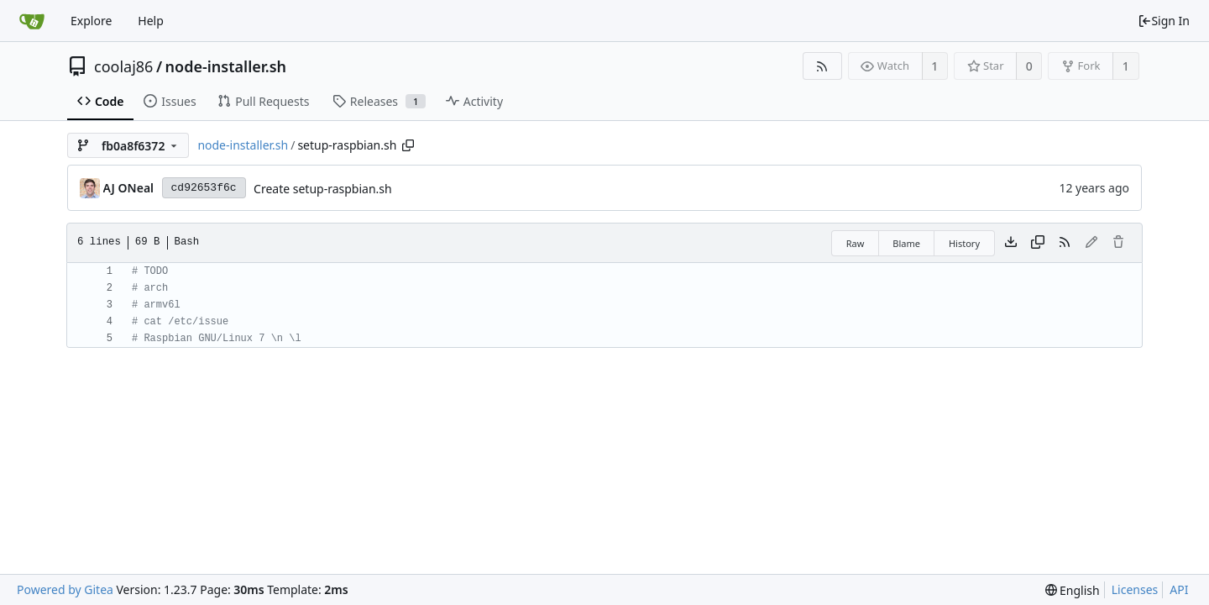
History (964, 243)
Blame (906, 243)
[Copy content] (1037, 243)
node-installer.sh (225, 66)
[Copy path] (408, 145)
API (1179, 589)
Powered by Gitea (65, 589)
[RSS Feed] (822, 66)
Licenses (1135, 589)
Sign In (1164, 21)
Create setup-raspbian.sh (323, 189)
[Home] (31, 21)
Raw (855, 243)
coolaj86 (123, 66)
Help (151, 21)
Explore (91, 21)
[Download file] (1010, 243)
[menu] (1072, 590)
